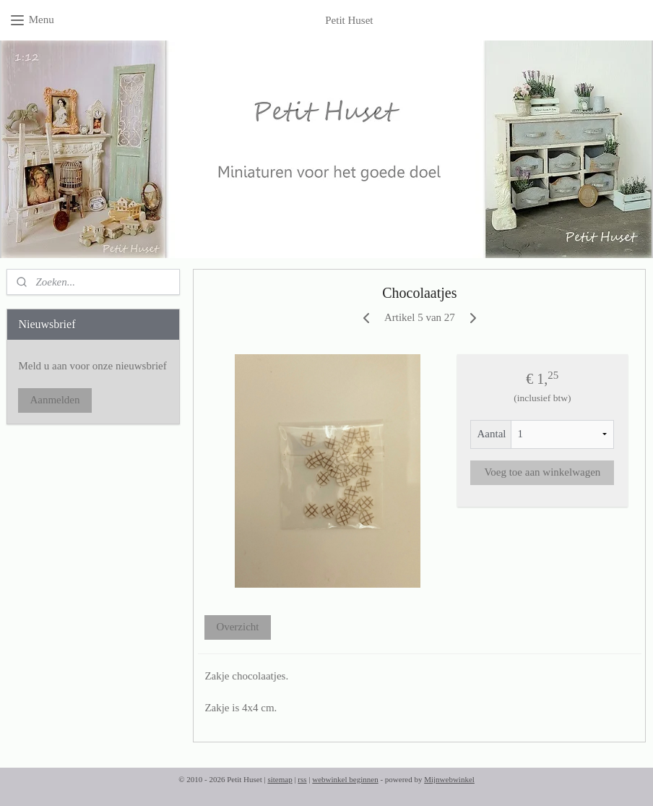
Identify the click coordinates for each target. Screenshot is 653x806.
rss (302, 779)
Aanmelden (54, 400)
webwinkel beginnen (345, 779)
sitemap (279, 779)
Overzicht (238, 627)
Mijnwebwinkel (449, 779)
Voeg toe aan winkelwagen (543, 472)
